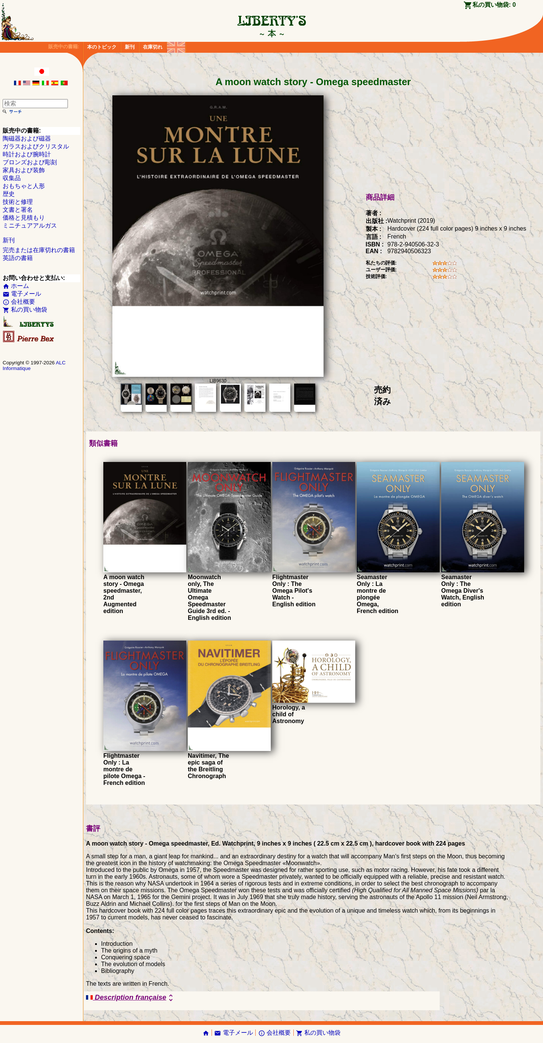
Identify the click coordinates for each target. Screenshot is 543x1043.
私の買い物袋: (494, 5)
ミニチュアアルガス (30, 225)
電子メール (22, 294)
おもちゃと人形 (24, 186)
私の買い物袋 (25, 309)
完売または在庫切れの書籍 (39, 250)
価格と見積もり (24, 217)
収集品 (12, 178)
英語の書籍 (18, 258)
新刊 (130, 47)
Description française (130, 997)
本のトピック (102, 47)
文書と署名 (18, 209)
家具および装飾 (24, 170)
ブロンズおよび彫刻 (30, 162)
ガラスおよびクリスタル (36, 146)
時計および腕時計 (27, 154)
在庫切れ (153, 47)
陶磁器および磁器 (27, 138)
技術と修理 (18, 202)
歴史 (9, 194)
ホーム (16, 286)
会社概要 (19, 301)
